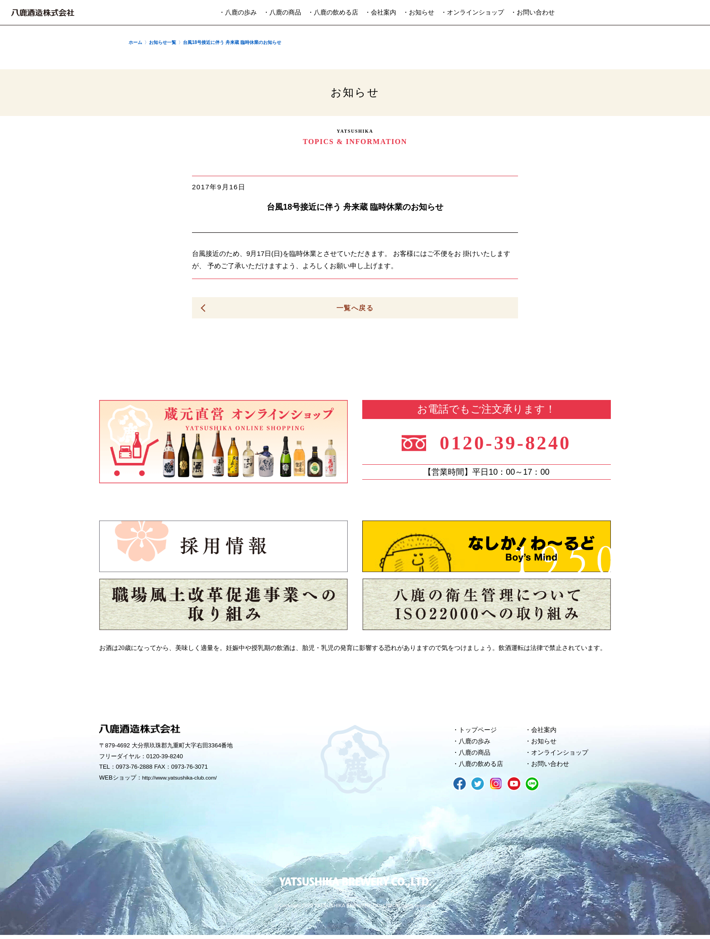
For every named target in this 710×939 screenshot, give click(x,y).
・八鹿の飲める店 (332, 12)
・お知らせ (418, 12)
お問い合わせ (552, 767)
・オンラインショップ (472, 12)
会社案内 (545, 730)
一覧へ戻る (355, 308)
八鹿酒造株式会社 (42, 12)
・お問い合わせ (532, 12)
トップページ (479, 730)
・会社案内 (380, 12)
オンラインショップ (562, 755)
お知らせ (545, 742)
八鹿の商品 (476, 755)
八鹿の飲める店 (483, 767)
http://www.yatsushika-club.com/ (184, 778)
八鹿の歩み (476, 742)
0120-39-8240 (510, 442)
